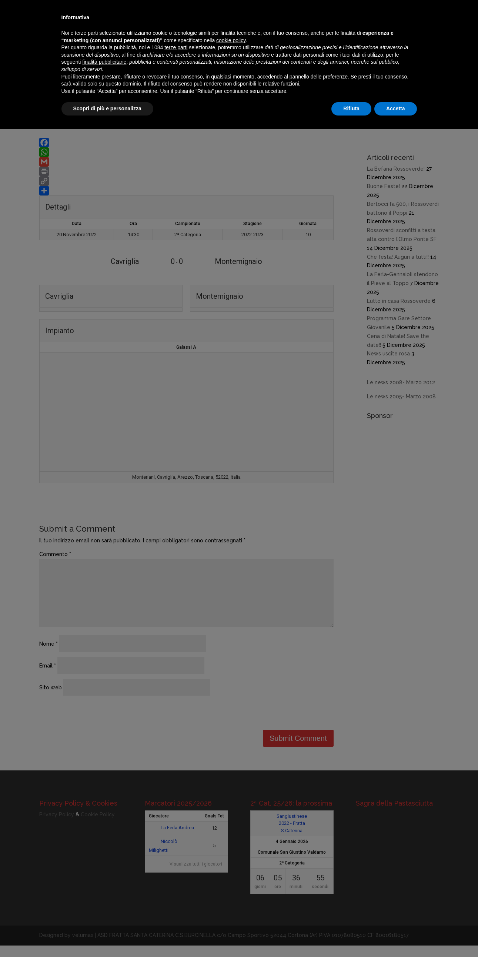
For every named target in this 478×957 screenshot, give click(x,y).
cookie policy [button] (230, 40)
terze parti (175, 47)
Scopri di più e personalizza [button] (107, 108)
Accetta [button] (395, 108)
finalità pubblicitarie (104, 62)
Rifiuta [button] (351, 108)
